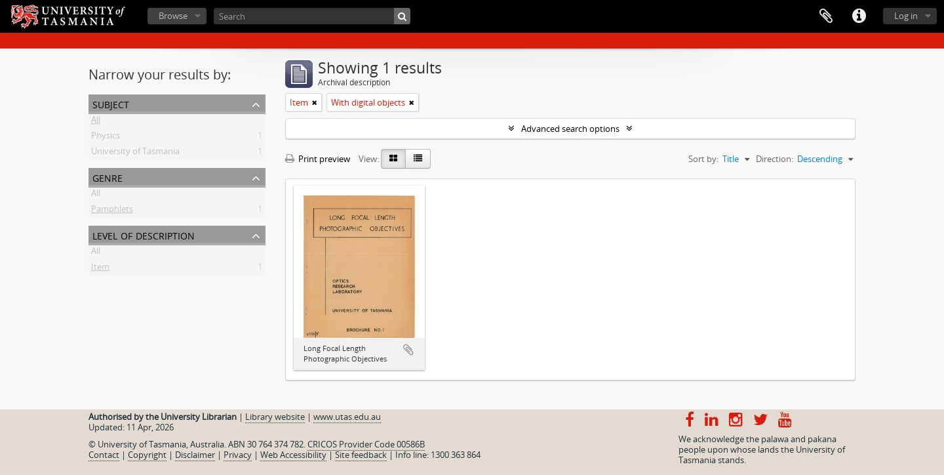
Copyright (147, 455)
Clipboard (826, 16)
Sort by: (703, 159)
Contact (103, 455)
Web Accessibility (293, 455)
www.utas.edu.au (347, 417)
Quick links (858, 16)
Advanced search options (570, 128)
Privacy (238, 455)
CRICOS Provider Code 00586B (366, 444)
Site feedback (361, 455)
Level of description (143, 234)
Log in (906, 16)
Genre (107, 177)
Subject (110, 103)
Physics (105, 138)
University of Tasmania (135, 153)
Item (100, 269)
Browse (173, 16)
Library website (275, 417)
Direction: (774, 159)
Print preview (317, 159)
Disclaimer (195, 455)
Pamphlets (112, 211)
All (95, 122)
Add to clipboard (408, 349)
